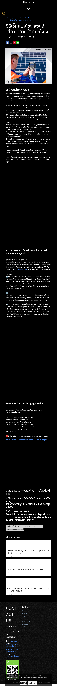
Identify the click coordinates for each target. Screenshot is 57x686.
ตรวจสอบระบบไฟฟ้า (21, 269)
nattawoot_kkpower (12, 656)
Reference (25, 624)
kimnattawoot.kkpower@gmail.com (12, 651)
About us (24, 614)
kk (7, 644)
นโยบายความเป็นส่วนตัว (42, 678)
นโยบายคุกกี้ (13, 679)
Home (23, 611)
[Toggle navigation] (55, 14)
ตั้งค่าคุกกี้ (23, 683)
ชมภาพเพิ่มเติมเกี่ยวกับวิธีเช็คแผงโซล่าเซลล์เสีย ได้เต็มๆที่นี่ (26, 440)
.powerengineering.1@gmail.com (12, 645)
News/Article (26, 622)
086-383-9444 (11, 641)
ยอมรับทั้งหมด (32, 683)
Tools (23, 616)
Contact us (25, 627)
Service (24, 619)
